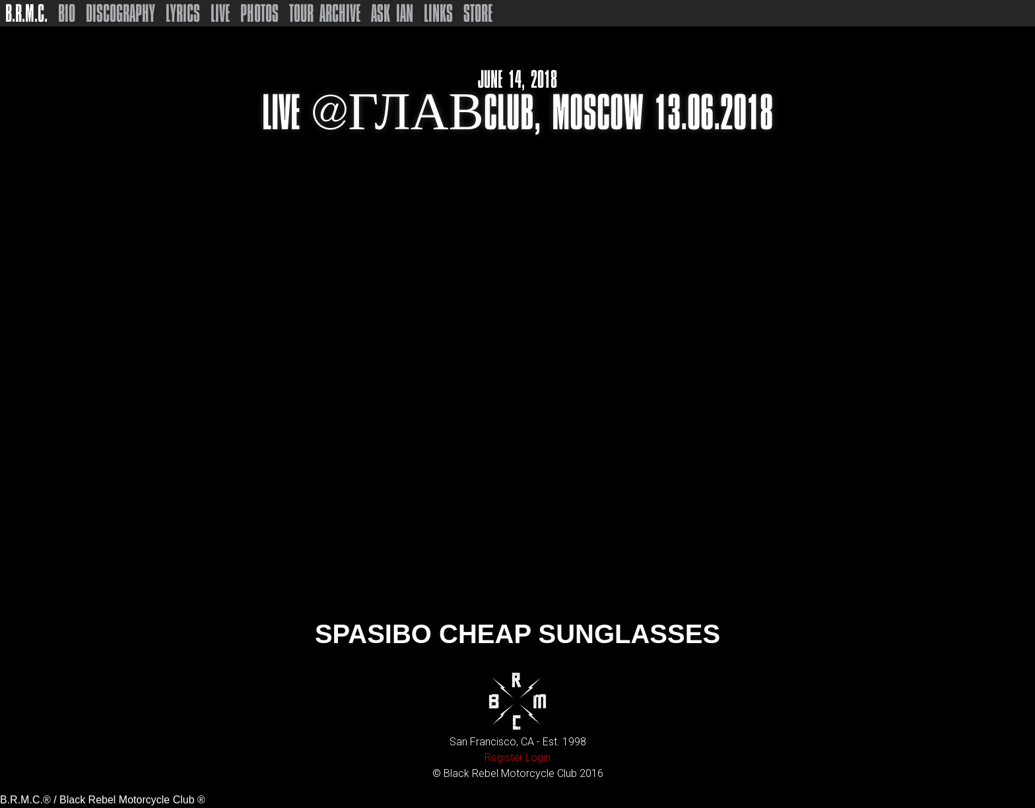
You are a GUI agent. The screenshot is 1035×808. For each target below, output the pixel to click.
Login (538, 757)
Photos (259, 13)
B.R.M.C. (26, 13)
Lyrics (183, 13)
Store (477, 13)
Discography (120, 13)
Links (438, 13)
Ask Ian (392, 13)
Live (220, 13)
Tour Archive (324, 13)
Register (503, 757)
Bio (66, 13)
